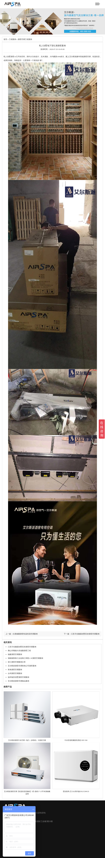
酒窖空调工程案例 (25, 39)
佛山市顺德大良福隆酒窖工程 (19, 651)
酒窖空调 (87, 57)
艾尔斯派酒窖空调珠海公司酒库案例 (22, 666)
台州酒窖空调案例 (15, 673)
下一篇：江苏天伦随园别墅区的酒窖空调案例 (81, 634)
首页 (5, 39)
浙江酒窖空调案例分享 (17, 662)
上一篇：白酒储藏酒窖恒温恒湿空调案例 (22, 634)
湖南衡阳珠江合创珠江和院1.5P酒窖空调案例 (25, 658)
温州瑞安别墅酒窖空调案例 (18, 677)
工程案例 (12, 39)
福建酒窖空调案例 (15, 654)
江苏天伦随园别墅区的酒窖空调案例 (22, 647)
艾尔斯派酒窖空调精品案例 (18, 681)
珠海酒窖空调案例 (15, 670)
